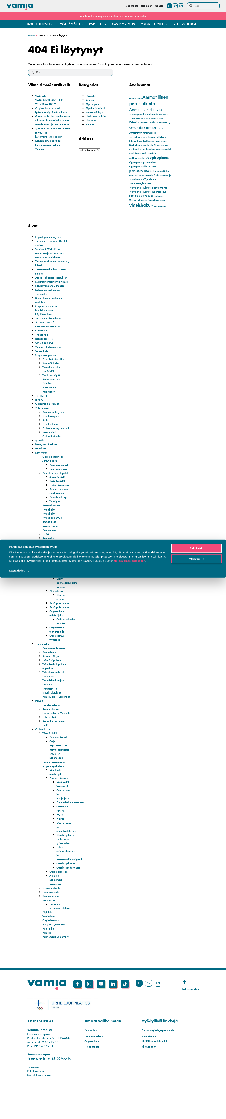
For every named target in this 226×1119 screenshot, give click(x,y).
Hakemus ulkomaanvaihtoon (68, 589)
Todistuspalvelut (52, 725)
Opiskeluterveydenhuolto (58, 432)
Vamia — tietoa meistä (49, 351)
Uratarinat (92, 120)
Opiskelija (41, 334)
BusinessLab (49, 391)
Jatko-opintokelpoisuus (50, 322)
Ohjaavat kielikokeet (48, 408)
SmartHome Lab (52, 383)
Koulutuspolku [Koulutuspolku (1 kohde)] (148, 141)
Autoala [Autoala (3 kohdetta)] (163, 114)
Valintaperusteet (59, 469)
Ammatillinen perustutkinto (50, 556)
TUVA (46, 550)
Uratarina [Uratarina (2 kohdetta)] (158, 195)
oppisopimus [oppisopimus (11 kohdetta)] (158, 157)
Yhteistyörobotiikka (54, 363)
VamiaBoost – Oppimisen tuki (51, 947)
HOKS (60, 839)
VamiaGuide (50, 546)
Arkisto (90, 100)
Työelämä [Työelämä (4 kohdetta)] (150, 179)
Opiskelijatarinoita (54, 460)
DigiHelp (48, 941)
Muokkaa (196, 1099)
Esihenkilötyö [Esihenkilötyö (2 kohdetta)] (165, 122)
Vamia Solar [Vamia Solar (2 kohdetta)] (153, 199)
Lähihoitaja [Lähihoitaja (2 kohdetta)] (134, 144)
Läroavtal (92, 96)
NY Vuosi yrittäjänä (54, 953)
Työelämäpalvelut (54, 676)
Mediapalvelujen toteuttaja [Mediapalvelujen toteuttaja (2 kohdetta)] (142, 149)
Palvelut (40, 721)
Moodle (40, 444)
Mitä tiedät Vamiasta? (63, 808)
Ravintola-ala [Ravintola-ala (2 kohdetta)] (156, 171)
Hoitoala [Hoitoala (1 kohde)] (160, 128)
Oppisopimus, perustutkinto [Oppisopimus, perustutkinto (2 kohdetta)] (142, 162)
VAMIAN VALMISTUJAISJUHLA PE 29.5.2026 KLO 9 (51, 100)
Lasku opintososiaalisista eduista (68, 599)
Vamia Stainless (52, 668)
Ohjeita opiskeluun (54, 790)
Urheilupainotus (45, 347)
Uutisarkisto (42, 355)
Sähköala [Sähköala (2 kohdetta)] (148, 175)
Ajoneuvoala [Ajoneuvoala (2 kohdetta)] (135, 97)
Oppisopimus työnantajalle (57, 646)
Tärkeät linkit (50, 757)
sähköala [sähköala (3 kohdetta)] (138, 175)
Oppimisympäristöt (47, 359)
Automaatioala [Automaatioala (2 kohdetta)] (136, 118)
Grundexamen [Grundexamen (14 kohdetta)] (142, 127)
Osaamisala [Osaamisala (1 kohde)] (152, 167)
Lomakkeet (56, 574)
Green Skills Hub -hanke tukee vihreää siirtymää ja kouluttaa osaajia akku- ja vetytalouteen (52, 126)
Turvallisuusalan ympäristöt (52, 373)
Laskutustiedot (51, 436)
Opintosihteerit (51, 428)
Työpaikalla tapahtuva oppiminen (56, 682)
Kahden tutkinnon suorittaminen (58, 505)
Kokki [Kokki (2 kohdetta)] (139, 140)
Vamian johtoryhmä (55, 416)
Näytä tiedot (17, 1112)
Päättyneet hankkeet (48, 448)
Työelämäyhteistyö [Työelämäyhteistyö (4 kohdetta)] (140, 183)
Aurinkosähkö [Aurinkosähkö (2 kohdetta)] (151, 114)
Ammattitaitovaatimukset (72, 827)
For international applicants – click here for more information (113, 16)
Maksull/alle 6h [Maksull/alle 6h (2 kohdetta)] (149, 144)
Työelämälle (43, 660)
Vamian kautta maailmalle (51, 926)
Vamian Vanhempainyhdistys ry (55, 965)
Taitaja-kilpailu (52, 920)
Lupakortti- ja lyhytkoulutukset (52, 707)
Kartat (46, 424)
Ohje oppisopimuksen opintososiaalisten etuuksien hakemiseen (60, 774)
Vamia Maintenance (55, 664)
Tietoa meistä (92, 1079)
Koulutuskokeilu (52, 566)
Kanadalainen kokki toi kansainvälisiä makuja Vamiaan (50, 153)
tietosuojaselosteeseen (129, 1102)
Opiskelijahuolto (52, 440)
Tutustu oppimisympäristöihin (160, 1063)
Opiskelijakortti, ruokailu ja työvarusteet (66, 863)
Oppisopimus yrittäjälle (57, 654)
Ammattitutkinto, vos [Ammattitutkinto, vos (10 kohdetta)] (145, 109)
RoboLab (48, 387)
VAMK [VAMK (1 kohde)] (162, 200)
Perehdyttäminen (60, 802)
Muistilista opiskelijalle (57, 796)
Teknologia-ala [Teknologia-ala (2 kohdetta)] (136, 179)
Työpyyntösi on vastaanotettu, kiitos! (48, 263)
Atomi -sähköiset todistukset (52, 277)
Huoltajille (48, 957)
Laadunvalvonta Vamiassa (52, 290)
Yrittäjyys (55, 517)
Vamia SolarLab (52, 367)
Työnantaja (42, 338)
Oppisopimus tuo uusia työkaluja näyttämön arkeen (49, 112)
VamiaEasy (49, 395)
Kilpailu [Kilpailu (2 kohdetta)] (132, 140)
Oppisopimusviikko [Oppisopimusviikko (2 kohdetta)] (138, 166)
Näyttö (60, 843)
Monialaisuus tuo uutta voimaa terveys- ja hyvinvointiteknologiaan (50, 140)
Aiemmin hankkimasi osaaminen (56, 908)
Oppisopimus (94, 104)
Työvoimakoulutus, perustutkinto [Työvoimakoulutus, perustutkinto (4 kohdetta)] (148, 187)
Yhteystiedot (43, 412)
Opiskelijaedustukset (69, 892)
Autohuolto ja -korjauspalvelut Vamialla (52, 733)
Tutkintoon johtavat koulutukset (54, 690)
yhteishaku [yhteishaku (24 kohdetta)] (140, 205)
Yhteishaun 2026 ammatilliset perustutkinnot (53, 538)
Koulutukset (42, 456)
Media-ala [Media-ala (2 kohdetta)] (162, 144)
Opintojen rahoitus (62, 833)
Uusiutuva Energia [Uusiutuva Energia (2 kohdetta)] (138, 199)
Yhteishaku (49, 526)
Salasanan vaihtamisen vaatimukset (50, 296)
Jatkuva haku (50, 465)
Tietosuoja (41, 399)
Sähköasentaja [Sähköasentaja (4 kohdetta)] (163, 175)
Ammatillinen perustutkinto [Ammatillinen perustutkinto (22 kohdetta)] (148, 100)
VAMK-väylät (58, 489)
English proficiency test (49, 237)
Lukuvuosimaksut (60, 473)
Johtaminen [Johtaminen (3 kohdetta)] (135, 132)
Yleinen (90, 124)
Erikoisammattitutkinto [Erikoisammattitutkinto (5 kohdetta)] (143, 122)
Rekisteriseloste (44, 343)
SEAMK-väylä (58, 485)
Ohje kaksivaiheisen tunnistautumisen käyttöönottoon (48, 314)
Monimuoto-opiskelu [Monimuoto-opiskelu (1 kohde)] (163, 149)
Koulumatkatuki (59, 762)
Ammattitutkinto (52, 522)
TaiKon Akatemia (55, 495)
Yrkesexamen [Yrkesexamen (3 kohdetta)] (158, 206)
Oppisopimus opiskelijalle (57, 629)
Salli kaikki (196, 1089)
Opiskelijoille (43, 753)
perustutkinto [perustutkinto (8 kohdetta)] (139, 170)
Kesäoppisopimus (60, 619)
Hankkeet (41, 452)
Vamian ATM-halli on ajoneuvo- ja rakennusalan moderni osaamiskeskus (52, 253)
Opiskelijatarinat (96, 108)
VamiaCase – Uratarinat (51, 715)
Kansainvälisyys (96, 112)
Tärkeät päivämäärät (56, 786)
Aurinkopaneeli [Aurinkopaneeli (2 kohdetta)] (136, 114)
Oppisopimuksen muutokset (67, 580)
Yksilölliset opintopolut (49, 479)
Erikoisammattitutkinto (56, 562)
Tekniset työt (50, 741)
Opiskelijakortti (52, 916)
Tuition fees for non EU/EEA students (47, 243)
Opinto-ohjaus (51, 420)
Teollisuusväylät (52, 379)
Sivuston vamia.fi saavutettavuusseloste (49, 328)
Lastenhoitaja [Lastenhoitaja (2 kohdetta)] (160, 140)
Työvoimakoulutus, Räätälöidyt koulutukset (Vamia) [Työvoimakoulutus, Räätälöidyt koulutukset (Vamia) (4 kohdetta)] (147, 194)
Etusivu (31, 35)
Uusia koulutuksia (97, 116)
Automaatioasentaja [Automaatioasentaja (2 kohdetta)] (153, 118)
